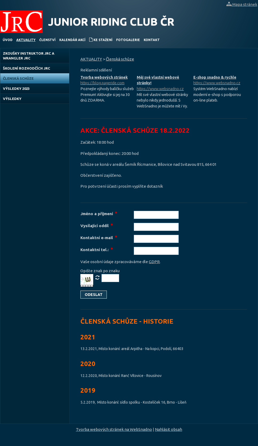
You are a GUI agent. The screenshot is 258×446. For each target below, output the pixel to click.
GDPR (154, 261)
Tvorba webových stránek (107, 80)
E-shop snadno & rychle (220, 80)
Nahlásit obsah (168, 429)
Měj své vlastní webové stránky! (163, 83)
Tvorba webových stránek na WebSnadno (114, 429)
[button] (93, 295)
